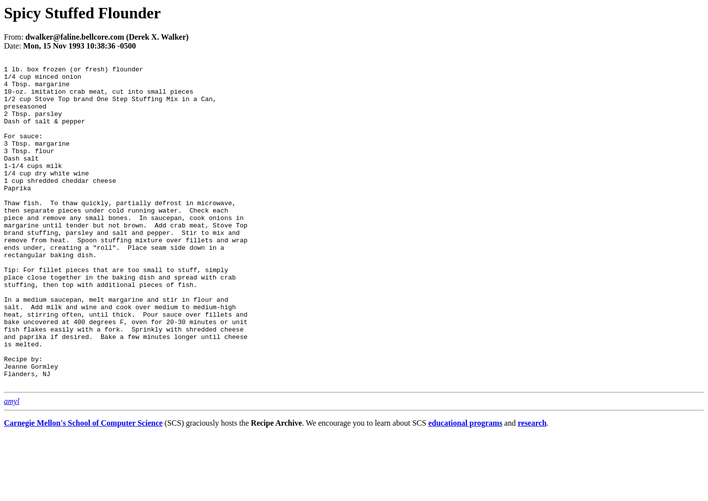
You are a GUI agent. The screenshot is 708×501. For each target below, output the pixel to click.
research (532, 488)
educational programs (465, 488)
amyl (11, 466)
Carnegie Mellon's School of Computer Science (83, 488)
